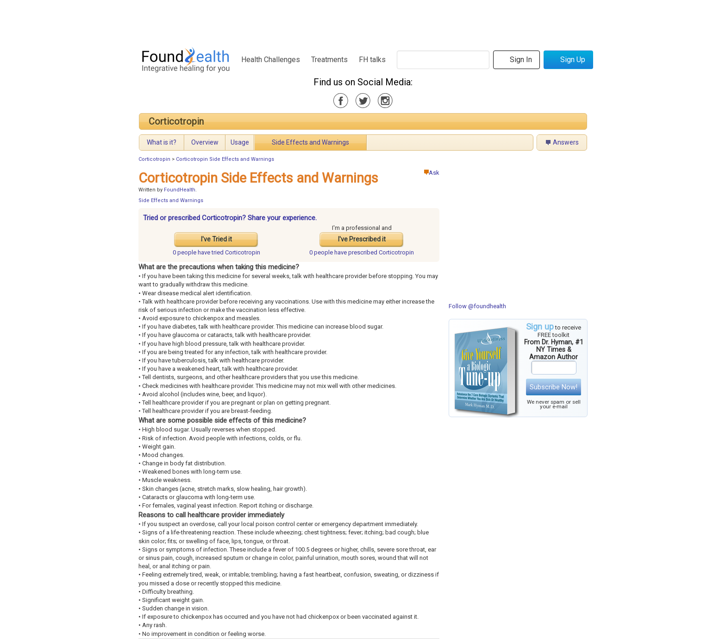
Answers (566, 142)
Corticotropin (176, 121)
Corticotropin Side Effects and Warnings (225, 159)
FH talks (372, 59)
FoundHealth (179, 190)
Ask (431, 172)
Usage (240, 142)
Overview (205, 142)
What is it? (161, 142)
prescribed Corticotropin (361, 252)
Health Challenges (270, 59)
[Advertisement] (362, 21)
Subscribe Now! (553, 387)
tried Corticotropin (216, 252)
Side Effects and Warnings (310, 142)
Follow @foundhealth (477, 306)
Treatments (329, 59)
